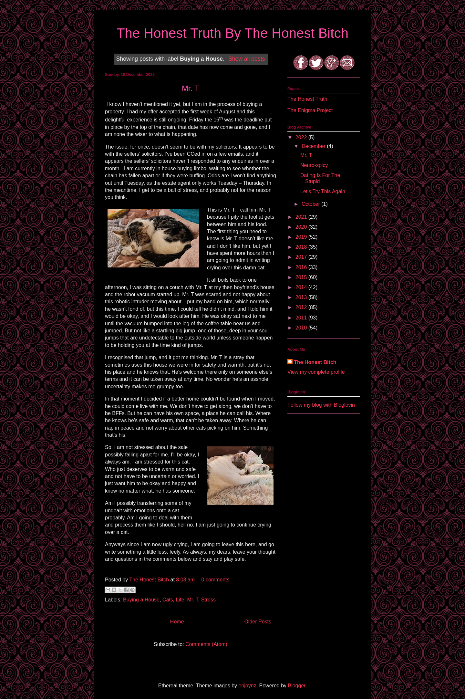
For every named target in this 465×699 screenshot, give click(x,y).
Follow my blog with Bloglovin (321, 405)
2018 (301, 247)
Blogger (296, 685)
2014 (301, 287)
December (314, 146)
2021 (301, 217)
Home (177, 621)
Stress (208, 599)
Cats (167, 599)
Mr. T (190, 88)
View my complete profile (316, 372)
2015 (301, 277)
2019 (301, 237)
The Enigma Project (310, 110)
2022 (301, 137)
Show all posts (246, 59)
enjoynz (247, 685)
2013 (301, 297)
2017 (301, 257)
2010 (301, 327)
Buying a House (141, 599)
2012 (301, 307)
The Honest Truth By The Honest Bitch (232, 33)
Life (180, 599)
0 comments (216, 579)
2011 (301, 317)
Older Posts (257, 621)
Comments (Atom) (206, 644)
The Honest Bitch (149, 579)
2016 (301, 267)
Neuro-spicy (314, 165)
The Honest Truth (307, 99)
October (311, 204)
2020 (301, 227)
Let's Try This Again (322, 191)
